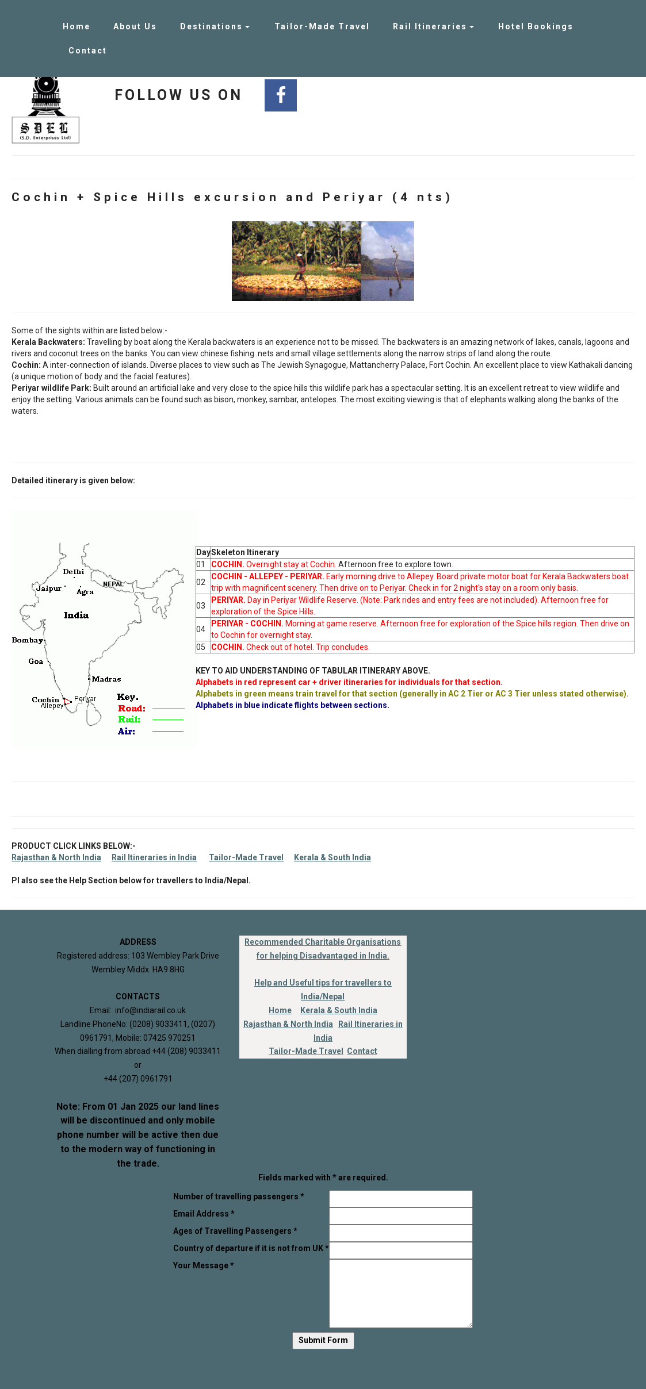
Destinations (211, 26)
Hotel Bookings (536, 26)
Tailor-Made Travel (322, 26)
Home (76, 26)
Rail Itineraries (430, 26)
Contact (87, 50)
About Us (135, 26)
